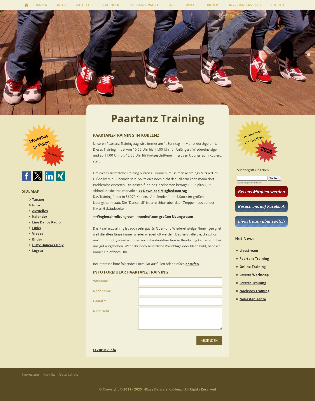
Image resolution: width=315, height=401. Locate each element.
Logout (37, 250)
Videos (37, 233)
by (256, 182)
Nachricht (101, 311)
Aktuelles (40, 211)
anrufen (192, 264)
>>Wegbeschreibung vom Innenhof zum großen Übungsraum (143, 216)
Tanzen (38, 199)
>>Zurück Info (104, 350)
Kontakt (49, 374)
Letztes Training (253, 283)
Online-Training (253, 266)
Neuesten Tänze (253, 299)
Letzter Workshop (254, 274)
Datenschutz (68, 374)
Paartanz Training (254, 258)
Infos (36, 205)
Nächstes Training (254, 291)
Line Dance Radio (46, 222)
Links (36, 228)
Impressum (30, 374)
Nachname (102, 291)
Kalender (39, 216)
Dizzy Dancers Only (48, 245)
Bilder (37, 239)
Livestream (249, 250)
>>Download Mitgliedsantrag (163, 190)
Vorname (100, 281)
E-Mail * (99, 301)
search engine (244, 182)
